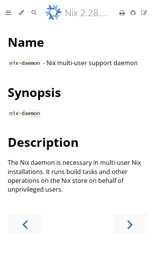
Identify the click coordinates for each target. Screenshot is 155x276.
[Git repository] (134, 12)
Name (26, 42)
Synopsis (34, 92)
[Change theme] (21, 12)
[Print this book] (123, 12)
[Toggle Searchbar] (34, 12)
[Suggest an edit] (144, 12)
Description (43, 142)
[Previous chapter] (25, 223)
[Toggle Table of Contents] (8, 12)
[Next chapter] (130, 223)
